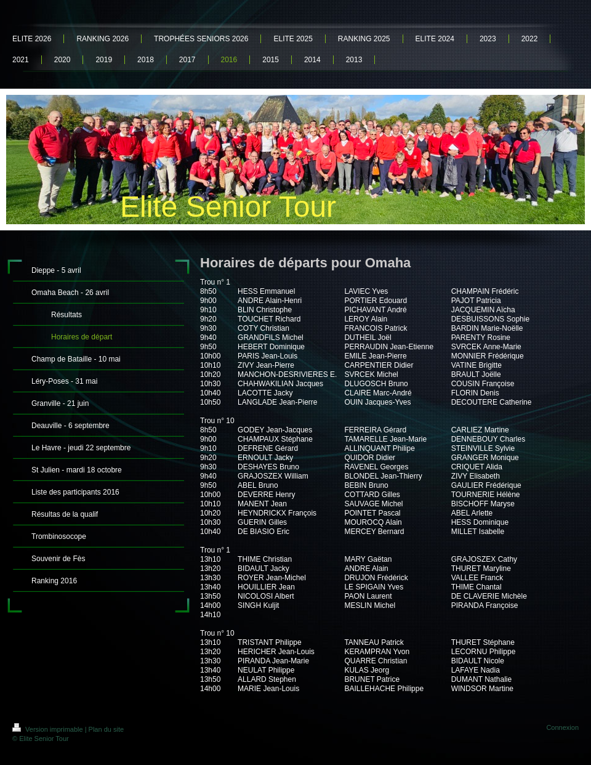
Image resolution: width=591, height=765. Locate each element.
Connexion (562, 727)
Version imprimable (48, 729)
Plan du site (106, 729)
